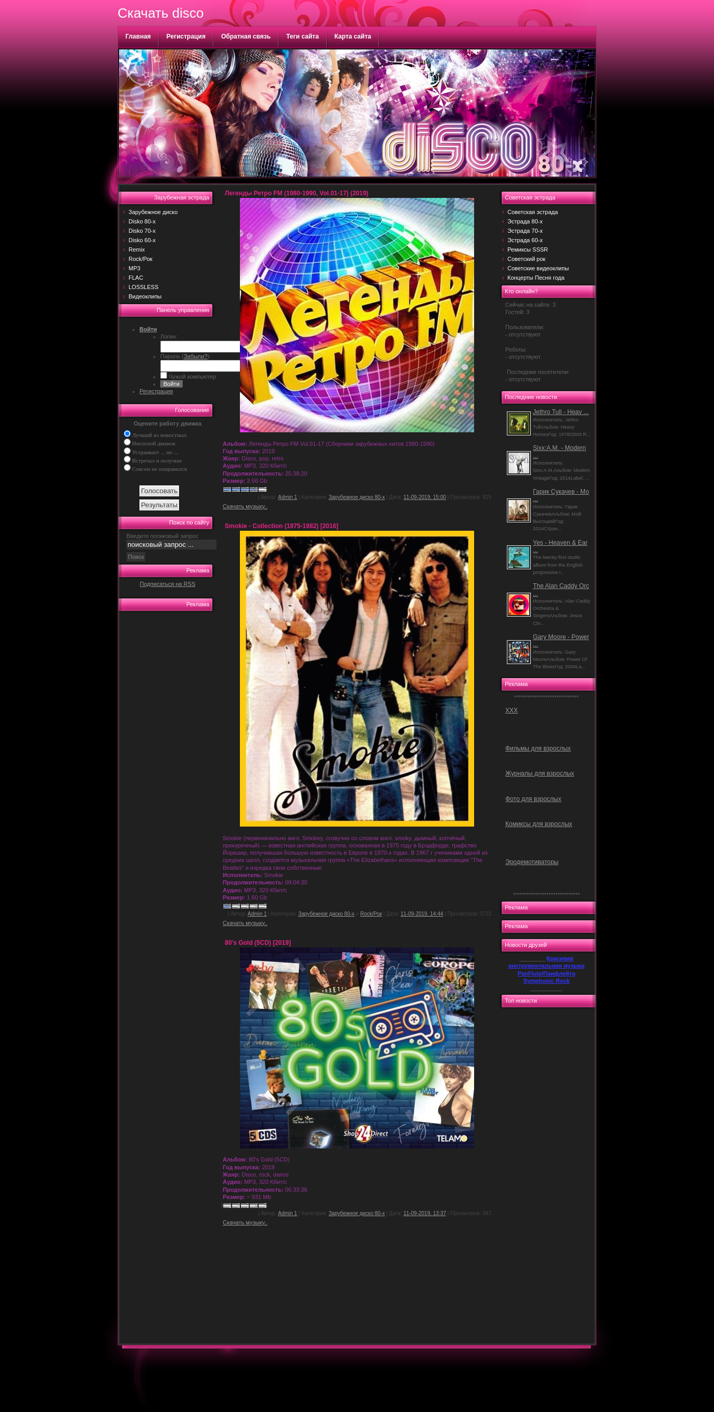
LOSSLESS (143, 287)
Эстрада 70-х (525, 231)
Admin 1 (287, 497)
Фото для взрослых (533, 799)
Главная (138, 36)
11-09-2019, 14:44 (422, 914)
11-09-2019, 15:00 (424, 497)
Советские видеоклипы (538, 268)
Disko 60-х (142, 240)
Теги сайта (302, 36)
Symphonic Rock (546, 981)
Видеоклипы (145, 296)
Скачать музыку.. (245, 506)
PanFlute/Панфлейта (547, 973)
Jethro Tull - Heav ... (561, 412)
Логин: (168, 336)
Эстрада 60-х (525, 240)
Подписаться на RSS (168, 584)
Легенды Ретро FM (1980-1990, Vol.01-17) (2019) (296, 193)
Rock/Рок (140, 259)
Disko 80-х (142, 221)
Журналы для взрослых (539, 773)
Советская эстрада (532, 212)
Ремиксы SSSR (527, 249)
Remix (137, 249)
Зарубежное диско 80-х (356, 497)
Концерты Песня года (536, 277)
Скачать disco (160, 13)
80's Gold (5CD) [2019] (258, 942)
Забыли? (196, 356)
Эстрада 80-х (525, 221)
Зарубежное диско (153, 212)
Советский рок (526, 259)
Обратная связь (246, 36)
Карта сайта (353, 36)
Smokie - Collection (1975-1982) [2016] (281, 526)
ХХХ (511, 710)
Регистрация (186, 36)
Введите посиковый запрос (162, 536)
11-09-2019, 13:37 (424, 1213)
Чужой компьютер (191, 376)
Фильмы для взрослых (538, 748)
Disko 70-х (142, 231)
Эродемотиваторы (531, 862)
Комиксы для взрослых (538, 824)
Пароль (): (185, 356)
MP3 (135, 268)
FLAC (136, 277)
